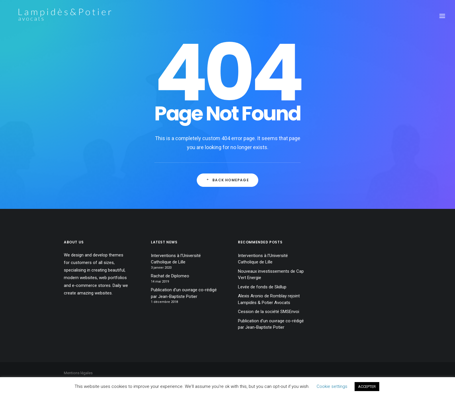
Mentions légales (78, 373)
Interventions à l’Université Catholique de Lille (176, 259)
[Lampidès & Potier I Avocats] (56, 16)
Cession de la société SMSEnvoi (268, 311)
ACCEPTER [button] (367, 386)
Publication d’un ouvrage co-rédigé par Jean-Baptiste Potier (184, 293)
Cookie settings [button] (332, 386)
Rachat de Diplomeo (170, 276)
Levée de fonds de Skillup (262, 287)
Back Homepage (227, 180)
